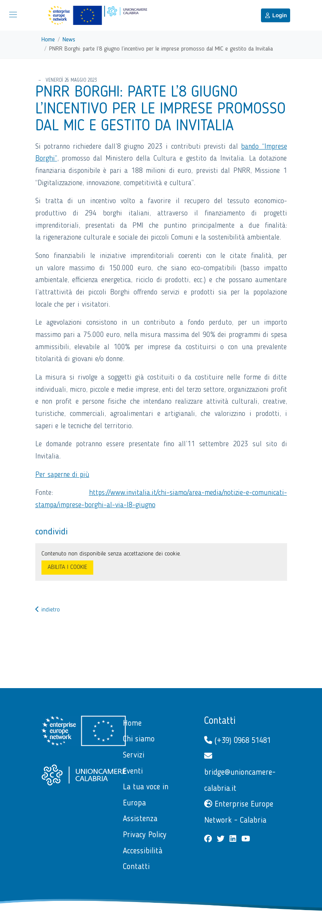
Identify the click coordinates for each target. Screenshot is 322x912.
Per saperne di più (62, 475)
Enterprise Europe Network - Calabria (238, 812)
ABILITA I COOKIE (67, 567)
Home (48, 40)
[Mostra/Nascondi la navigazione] (13, 14)
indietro (47, 610)
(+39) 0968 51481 (237, 740)
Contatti (220, 721)
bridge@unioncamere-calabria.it (240, 772)
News (69, 40)
